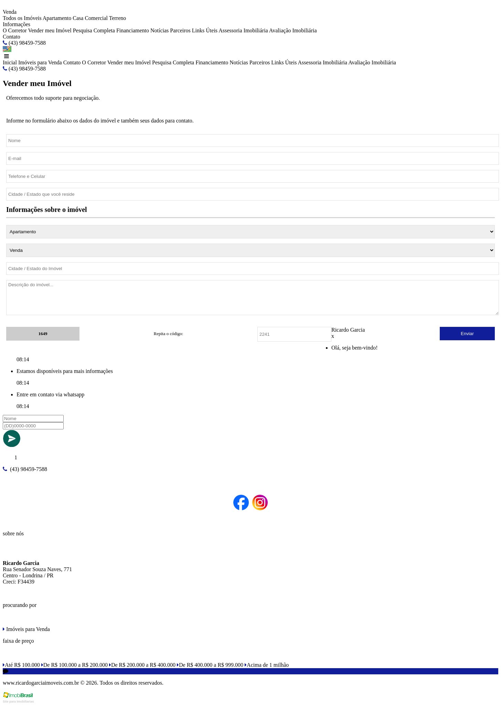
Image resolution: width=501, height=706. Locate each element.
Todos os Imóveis (22, 18)
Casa (78, 18)
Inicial (10, 62)
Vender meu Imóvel (49, 30)
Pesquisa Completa (94, 30)
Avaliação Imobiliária (293, 30)
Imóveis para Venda (40, 62)
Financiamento (132, 30)
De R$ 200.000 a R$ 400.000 (142, 665)
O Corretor (15, 30)
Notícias (159, 30)
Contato (11, 37)
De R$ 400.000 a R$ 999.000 (210, 665)
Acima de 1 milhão (267, 665)
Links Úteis (204, 30)
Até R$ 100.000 (21, 665)
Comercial (96, 18)
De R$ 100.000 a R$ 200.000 (74, 665)
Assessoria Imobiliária (243, 30)
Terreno (117, 18)
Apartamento (57, 18)
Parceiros (180, 30)
